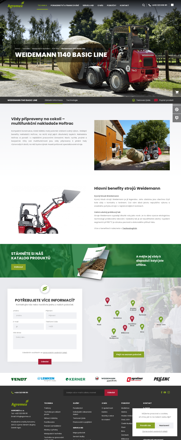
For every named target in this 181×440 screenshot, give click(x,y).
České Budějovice (128, 423)
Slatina (124, 412)
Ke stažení (106, 419)
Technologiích (129, 228)
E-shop (146, 408)
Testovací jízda (141, 100)
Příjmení (49, 311)
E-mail (15, 322)
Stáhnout (18, 267)
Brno (123, 431)
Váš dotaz (17, 333)
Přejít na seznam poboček (128, 354)
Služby (76, 403)
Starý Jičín (125, 419)
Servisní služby (79, 436)
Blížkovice (125, 439)
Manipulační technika (53, 433)
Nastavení (164, 425)
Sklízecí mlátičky (51, 418)
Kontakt (124, 5)
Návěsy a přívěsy (51, 430)
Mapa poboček (79, 432)
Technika (42, 5)
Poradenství (78, 408)
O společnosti (107, 408)
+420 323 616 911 (158, 5)
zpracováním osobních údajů (55, 352)
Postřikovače (49, 422)
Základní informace (54, 100)
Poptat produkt (164, 100)
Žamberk (125, 435)
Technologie (72, 100)
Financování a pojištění (82, 422)
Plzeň (123, 427)
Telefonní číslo (52, 322)
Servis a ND (88, 5)
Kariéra (104, 412)
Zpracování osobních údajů (154, 431)
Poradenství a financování (65, 5)
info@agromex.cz (23, 416)
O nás (100, 5)
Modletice (125, 408)
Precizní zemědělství (52, 426)
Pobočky (111, 5)
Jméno (16, 311)
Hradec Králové (127, 416)
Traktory (47, 408)
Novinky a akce (108, 416)
